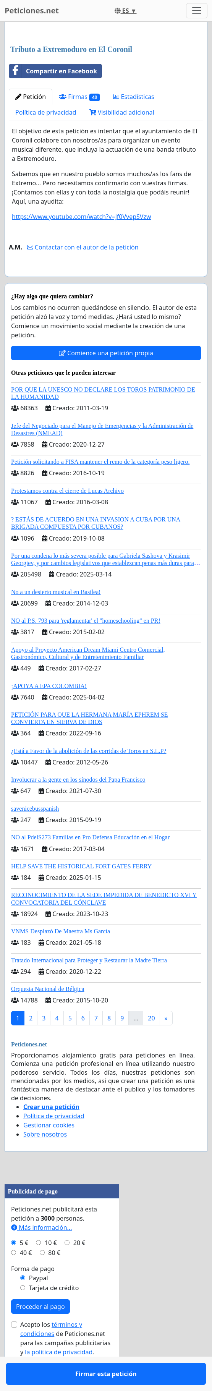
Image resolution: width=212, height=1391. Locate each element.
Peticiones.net (32, 10)
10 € (51, 1265)
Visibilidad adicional (121, 112)
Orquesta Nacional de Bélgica (47, 1011)
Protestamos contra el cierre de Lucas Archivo (67, 513)
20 (151, 1040)
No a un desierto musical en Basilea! (56, 614)
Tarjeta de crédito (54, 1310)
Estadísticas (133, 96)
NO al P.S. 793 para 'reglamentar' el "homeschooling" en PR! (85, 643)
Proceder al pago (40, 1329)
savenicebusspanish (35, 830)
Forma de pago (33, 1291)
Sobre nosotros (45, 1156)
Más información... (41, 1249)
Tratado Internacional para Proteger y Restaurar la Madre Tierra (89, 982)
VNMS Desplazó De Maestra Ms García (60, 953)
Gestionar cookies (48, 1147)
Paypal (38, 1300)
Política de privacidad (45, 112)
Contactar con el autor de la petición (83, 247)
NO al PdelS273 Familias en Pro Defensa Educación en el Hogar (90, 859)
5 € (24, 1265)
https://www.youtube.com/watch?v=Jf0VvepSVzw (81, 216)
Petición (30, 96)
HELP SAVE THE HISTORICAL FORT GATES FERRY (81, 888)
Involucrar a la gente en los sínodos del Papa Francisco (78, 801)
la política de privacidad (58, 1374)
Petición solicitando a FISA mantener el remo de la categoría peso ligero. (100, 484)
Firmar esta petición (105, 281)
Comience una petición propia (106, 375)
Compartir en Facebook (53, 71)
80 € (54, 1275)
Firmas (79, 96)
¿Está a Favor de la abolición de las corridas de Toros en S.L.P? (88, 773)
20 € (79, 1265)
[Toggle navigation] (196, 10)
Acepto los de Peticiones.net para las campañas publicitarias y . (65, 1360)
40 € (26, 1275)
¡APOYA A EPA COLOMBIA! (49, 708)
